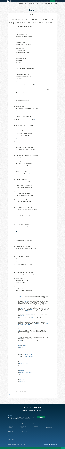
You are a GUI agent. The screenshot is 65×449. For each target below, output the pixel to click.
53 (39, 18)
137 (37, 22)
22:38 (30, 371)
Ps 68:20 (23, 312)
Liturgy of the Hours (23, 430)
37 (16, 18)
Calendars (48, 425)
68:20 (20, 367)
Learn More (41, 416)
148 (11, 23)
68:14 (20, 360)
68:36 (20, 385)
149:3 (28, 374)
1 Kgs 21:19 (27, 371)
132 (28, 22)
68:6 (20, 353)
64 (9, 19)
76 (26, 19)
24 (25, 312)
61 (50, 18)
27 (49, 16)
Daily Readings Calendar (37, 1)
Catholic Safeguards (11, 438)
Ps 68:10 (20, 308)
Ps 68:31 (25, 300)
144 (50, 22)
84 (38, 19)
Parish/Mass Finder (49, 422)
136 (35, 22)
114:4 (26, 356)
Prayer (21, 426)
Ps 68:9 (36, 307)
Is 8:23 (23, 376)
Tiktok (56, 444)
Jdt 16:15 (25, 349)
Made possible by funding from (47, 446)
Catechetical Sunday (11, 437)
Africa (9, 424)
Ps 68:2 (23, 306)
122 (9, 22)
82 (35, 19)
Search (56, 1)
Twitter (46, 444)
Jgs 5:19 (23, 358)
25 (46, 16)
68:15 (20, 329)
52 (38, 18)
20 (39, 16)
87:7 (26, 374)
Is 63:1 (32, 371)
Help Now (35, 424)
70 (18, 19)
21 (40, 16)
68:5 (20, 320)
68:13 (20, 358)
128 (20, 22)
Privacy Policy (35, 391)
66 (12, 19)
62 (52, 18)
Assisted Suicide (10, 430)
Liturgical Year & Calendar (24, 428)
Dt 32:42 (23, 369)
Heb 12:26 (34, 356)
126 (17, 22)
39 (19, 18)
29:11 (25, 385)
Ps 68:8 (24, 304)
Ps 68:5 (37, 306)
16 (33, 16)
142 (46, 22)
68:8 (20, 356)
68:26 (21, 374)
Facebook (48, 444)
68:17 (20, 334)
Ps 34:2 (22, 367)
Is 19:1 (31, 324)
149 (13, 23)
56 (43, 18)
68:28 (20, 376)
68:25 (20, 340)
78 (29, 19)
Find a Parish (40, 1)
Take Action (35, 422)
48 (32, 18)
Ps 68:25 (28, 299)
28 (50, 16)
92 (49, 19)
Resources (48, 424)
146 (53, 22)
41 (22, 18)
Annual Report (10, 426)
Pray (34, 426)
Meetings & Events (36, 425)
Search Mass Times (23, 425)
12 (27, 16)
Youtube (50, 444)
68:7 (20, 326)
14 (30, 16)
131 (26, 22)
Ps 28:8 (23, 385)
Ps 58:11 (22, 371)
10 (37, 322)
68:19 (20, 365)
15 (32, 16)
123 (11, 22)
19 (37, 16)
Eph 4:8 (25, 365)
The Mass (22, 432)
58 (46, 18)
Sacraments (22, 429)
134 (31, 22)
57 (45, 18)
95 (53, 19)
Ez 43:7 (28, 362)
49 (33, 18)
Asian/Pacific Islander (11, 429)
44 (26, 18)
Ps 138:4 (23, 383)
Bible (9, 432)
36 (15, 18)
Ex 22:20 (29, 353)
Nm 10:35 (32, 317)
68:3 (20, 349)
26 (47, 16)
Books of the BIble (23, 424)
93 (50, 19)
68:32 (20, 378)
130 (24, 22)
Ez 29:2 (24, 344)
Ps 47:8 (22, 365)
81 (33, 19)
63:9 (31, 367)
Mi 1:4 (32, 349)
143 (48, 22)
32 (9, 18)
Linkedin (52, 444)
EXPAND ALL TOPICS (11, 440)
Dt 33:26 (23, 324)
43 (25, 18)
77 (28, 19)
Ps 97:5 (22, 349)
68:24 (20, 371)
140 (42, 22)
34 (12, 18)
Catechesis (9, 436)
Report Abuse (46, 1)
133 (30, 22)
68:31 (20, 343)
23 (43, 16)
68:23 (20, 336)
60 (49, 18)
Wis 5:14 (29, 349)
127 (19, 22)
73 (22, 19)
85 (39, 19)
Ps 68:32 (19, 344)
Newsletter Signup (49, 426)
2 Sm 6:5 (34, 374)
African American (10, 425)
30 (53, 16)
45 (28, 18)
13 (29, 16)
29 (52, 16)
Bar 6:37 (34, 353)
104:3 (25, 351)
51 (36, 18)
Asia (8, 428)
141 (44, 22)
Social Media (48, 428)
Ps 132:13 (23, 362)
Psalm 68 (20, 295)
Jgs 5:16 (23, 360)
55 (42, 18)
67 (13, 19)
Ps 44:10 (23, 356)
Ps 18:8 (27, 324)
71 (19, 19)
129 (22, 22)
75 (25, 19)
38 (18, 18)
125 (15, 22)
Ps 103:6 (23, 353)
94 (52, 19)
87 (42, 19)
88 (43, 19)
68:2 (20, 317)
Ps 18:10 (22, 351)
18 (36, 16)
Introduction (12, 16)
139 (41, 22)
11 (26, 16)
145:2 (25, 367)
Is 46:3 (28, 367)
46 (29, 18)
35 (13, 18)
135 (33, 22)
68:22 (20, 369)
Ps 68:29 (41, 313)
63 (53, 18)
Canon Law (9, 434)
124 (13, 22)
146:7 (26, 353)
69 (16, 19)
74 (23, 19)
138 (39, 22)
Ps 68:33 (32, 314)
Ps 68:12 (37, 308)
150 (15, 23)
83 (36, 19)
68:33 (20, 383)
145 (51, 22)
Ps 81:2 (23, 374)
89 (45, 19)
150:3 (31, 374)
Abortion (9, 422)
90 (46, 19)
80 (32, 19)
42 (23, 18)
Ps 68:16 (36, 310)
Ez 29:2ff (23, 378)
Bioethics (9, 433)
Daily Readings (33, 1)
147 (9, 23)
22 (42, 16)
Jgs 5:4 (34, 304)
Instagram (54, 444)
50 (35, 18)
